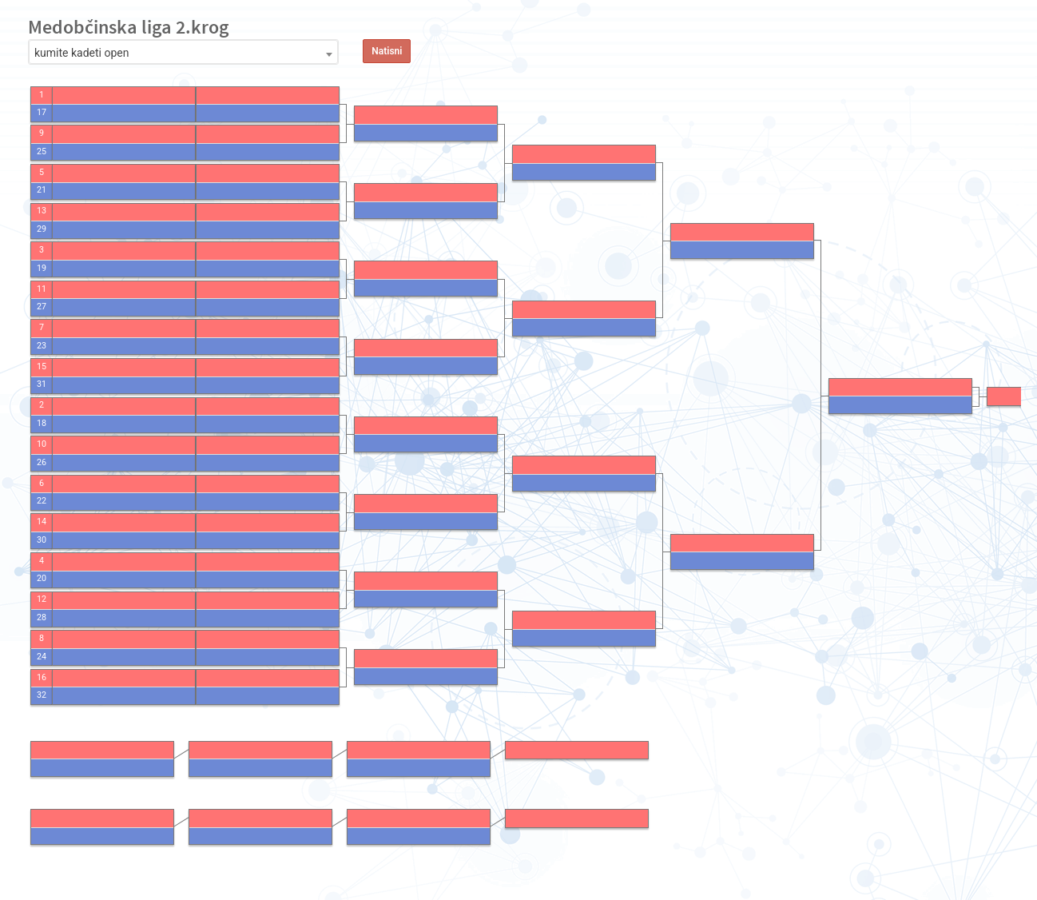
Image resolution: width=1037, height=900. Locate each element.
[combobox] (183, 52)
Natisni (386, 51)
